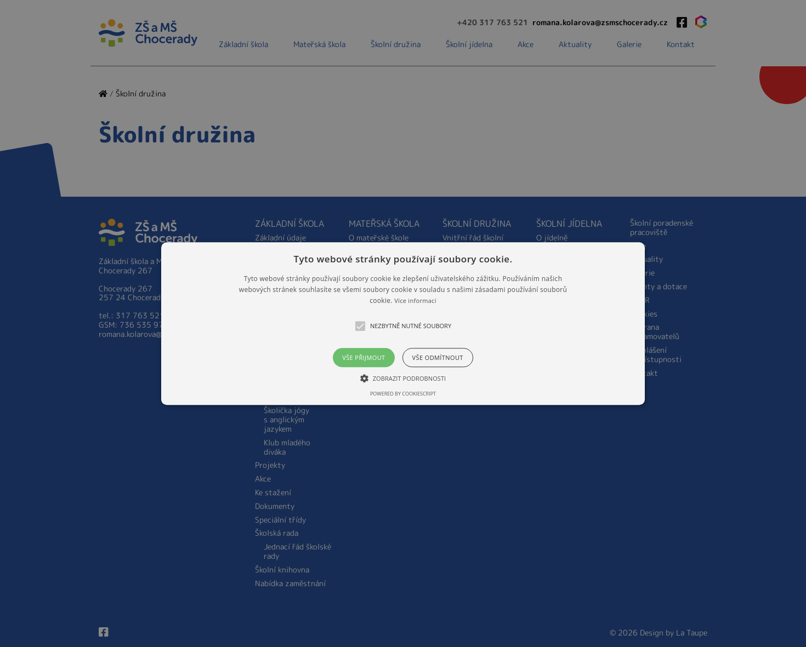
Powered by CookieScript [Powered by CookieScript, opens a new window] (403, 393)
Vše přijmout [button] (363, 357)
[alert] (403, 323)
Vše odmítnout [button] (437, 357)
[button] (403, 323)
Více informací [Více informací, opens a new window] (415, 301)
